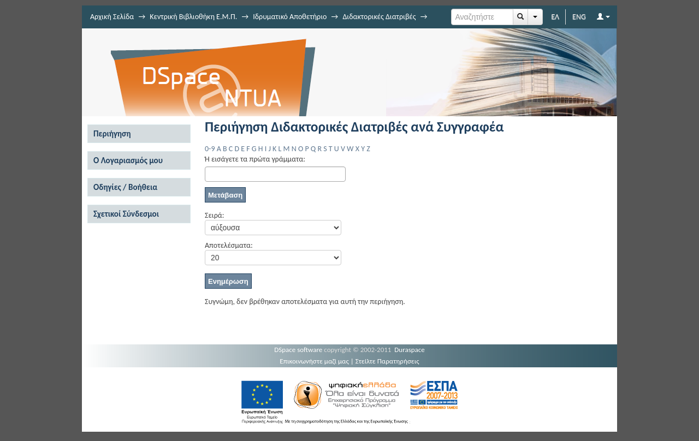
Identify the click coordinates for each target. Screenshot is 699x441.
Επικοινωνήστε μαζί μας (314, 361)
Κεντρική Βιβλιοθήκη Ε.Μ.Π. (193, 16)
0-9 (210, 148)
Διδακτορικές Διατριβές (379, 16)
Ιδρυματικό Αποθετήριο (290, 16)
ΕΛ (555, 16)
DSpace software (298, 349)
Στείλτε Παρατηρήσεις (387, 361)
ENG (579, 16)
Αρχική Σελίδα (112, 16)
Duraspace (409, 349)
